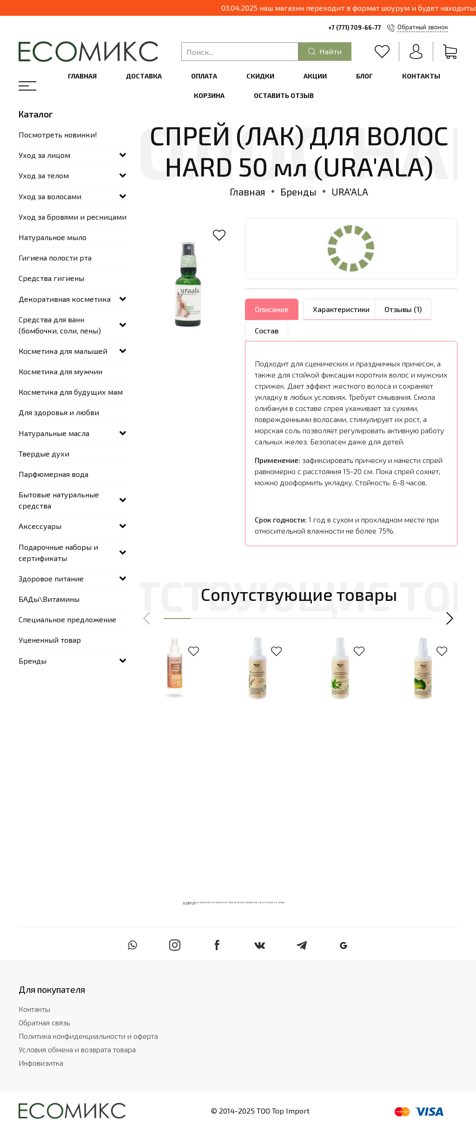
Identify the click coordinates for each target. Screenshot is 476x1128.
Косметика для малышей (63, 350)
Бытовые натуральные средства (59, 500)
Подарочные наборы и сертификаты (58, 552)
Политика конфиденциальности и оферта (88, 1035)
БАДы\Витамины (49, 598)
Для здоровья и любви (59, 412)
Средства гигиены (51, 278)
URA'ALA (349, 191)
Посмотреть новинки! (58, 134)
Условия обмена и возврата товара (77, 1049)
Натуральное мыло (52, 237)
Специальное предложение (67, 619)
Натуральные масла (54, 433)
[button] (147, 618)
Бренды (298, 191)
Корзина (209, 95)
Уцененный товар (50, 639)
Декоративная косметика (65, 298)
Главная (82, 76)
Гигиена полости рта (55, 257)
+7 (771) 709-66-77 (354, 27)
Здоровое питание (51, 578)
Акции (315, 76)
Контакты (421, 76)
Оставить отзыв (284, 95)
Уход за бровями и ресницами (72, 216)
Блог (364, 76)
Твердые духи (44, 453)
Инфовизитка (41, 1062)
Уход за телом (44, 175)
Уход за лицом (44, 154)
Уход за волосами (50, 196)
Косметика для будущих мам (71, 391)
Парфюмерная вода (53, 473)
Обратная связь (44, 1022)
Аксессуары (40, 526)
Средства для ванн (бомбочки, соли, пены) (60, 325)
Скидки (260, 76)
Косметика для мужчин (60, 371)
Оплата (204, 76)
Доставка (144, 76)
